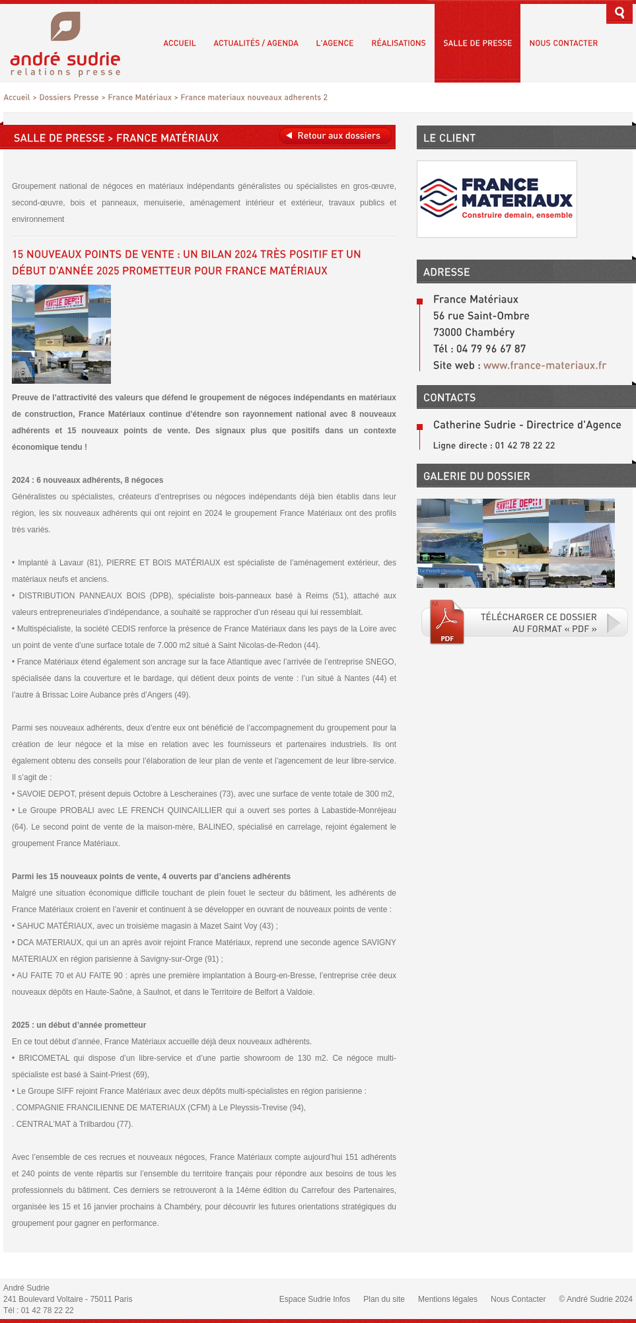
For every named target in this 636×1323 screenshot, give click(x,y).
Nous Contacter (518, 1299)
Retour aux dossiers (335, 135)
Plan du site (384, 1299)
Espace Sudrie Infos (314, 1299)
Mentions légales (447, 1299)
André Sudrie (72, 42)
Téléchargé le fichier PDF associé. (525, 622)
